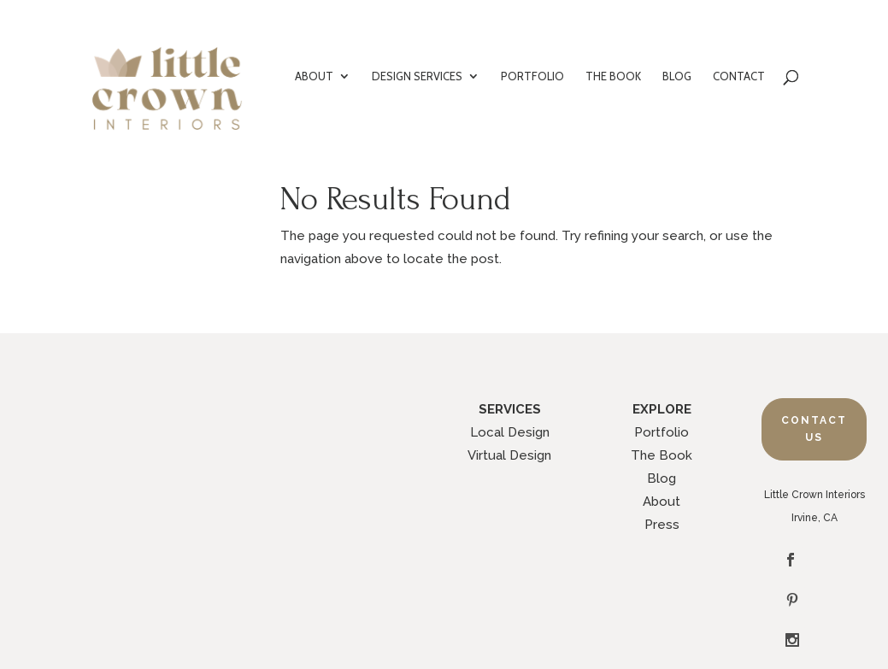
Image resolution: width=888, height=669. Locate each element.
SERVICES (510, 409)
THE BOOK (613, 76)
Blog (661, 478)
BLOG (676, 76)
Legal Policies (518, 613)
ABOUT (314, 76)
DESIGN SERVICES (417, 76)
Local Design (510, 432)
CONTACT (739, 76)
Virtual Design (509, 455)
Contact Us (814, 428)
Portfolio (661, 432)
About (661, 501)
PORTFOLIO (532, 76)
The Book (661, 455)
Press (661, 524)
